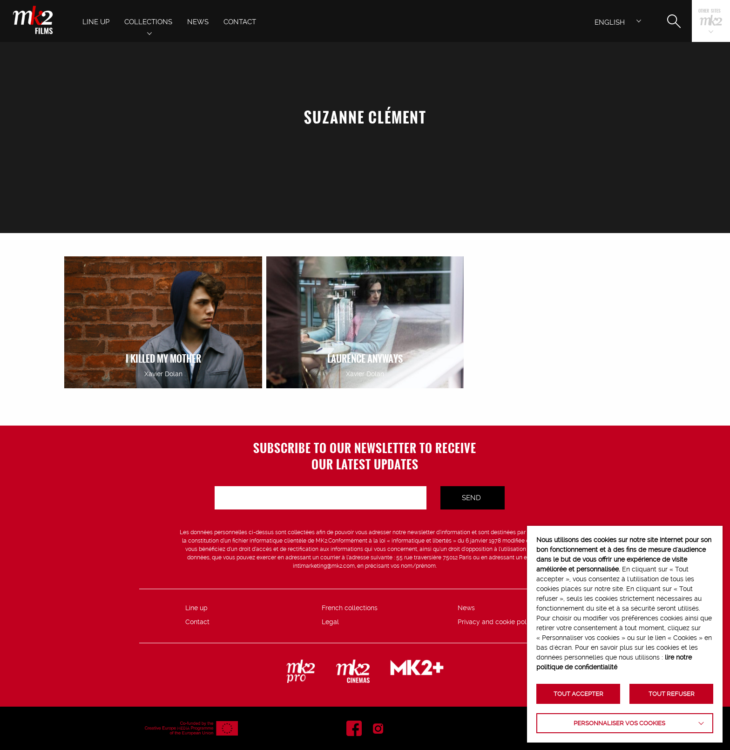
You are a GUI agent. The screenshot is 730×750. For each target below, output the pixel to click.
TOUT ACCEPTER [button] (578, 693)
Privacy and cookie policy (496, 622)
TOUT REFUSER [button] (672, 693)
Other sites (709, 11)
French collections (350, 608)
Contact (197, 622)
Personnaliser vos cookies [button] (619, 723)
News (466, 608)
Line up (196, 608)
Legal (330, 622)
